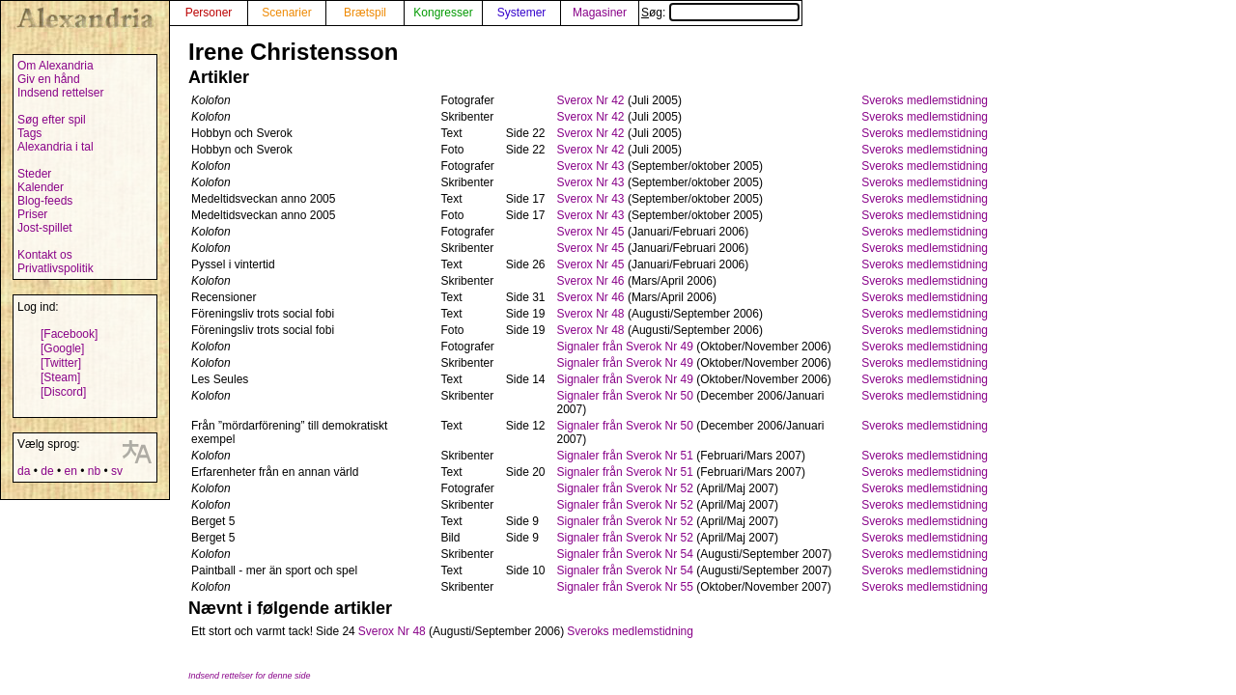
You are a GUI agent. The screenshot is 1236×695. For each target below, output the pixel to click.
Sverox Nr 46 (591, 281)
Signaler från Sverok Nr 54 (625, 554)
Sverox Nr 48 (591, 313)
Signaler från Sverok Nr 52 (625, 488)
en (70, 471)
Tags (29, 133)
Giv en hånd (48, 79)
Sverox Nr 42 (591, 100)
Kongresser (442, 12)
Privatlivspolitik (55, 268)
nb (94, 471)
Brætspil (365, 12)
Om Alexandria (55, 65)
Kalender (40, 187)
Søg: (720, 12)
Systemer (522, 12)
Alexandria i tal (55, 146)
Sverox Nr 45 (591, 231)
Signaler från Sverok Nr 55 (625, 587)
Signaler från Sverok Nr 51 (625, 455)
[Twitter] (61, 363)
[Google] (62, 348)
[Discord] (63, 392)
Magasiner (600, 12)
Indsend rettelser (60, 92)
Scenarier (286, 12)
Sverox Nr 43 (591, 166)
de (47, 471)
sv (117, 471)
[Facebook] (69, 334)
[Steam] (60, 377)
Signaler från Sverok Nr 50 (625, 396)
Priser (32, 214)
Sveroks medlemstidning (924, 100)
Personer (209, 12)
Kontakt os (44, 255)
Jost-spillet (44, 228)
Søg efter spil (51, 119)
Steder (34, 174)
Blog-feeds (44, 201)
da (23, 471)
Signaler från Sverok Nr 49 (625, 346)
